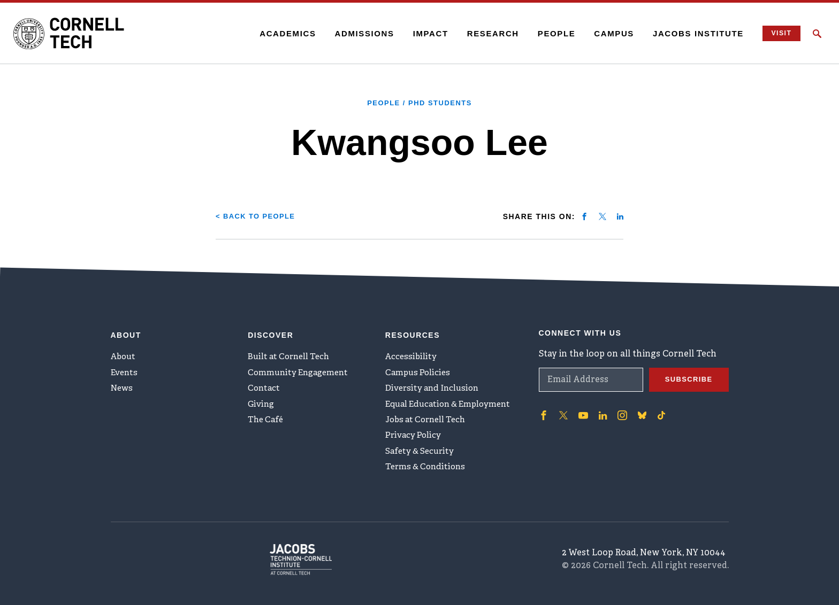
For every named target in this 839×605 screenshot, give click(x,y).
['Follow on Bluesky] (638, 408)
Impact (423, 33)
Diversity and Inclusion (435, 386)
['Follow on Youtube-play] (581, 408)
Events (125, 368)
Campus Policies (419, 368)
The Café (267, 421)
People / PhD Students (420, 102)
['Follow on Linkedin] (600, 408)
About (124, 351)
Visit (776, 33)
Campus (607, 33)
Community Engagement (301, 368)
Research (486, 33)
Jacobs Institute (691, 33)
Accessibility (412, 351)
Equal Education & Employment (452, 404)
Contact (264, 386)
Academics (281, 33)
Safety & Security (421, 457)
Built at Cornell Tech (291, 351)
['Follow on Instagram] (619, 408)
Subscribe (687, 372)
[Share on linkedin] (620, 216)
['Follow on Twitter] (562, 408)
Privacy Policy (414, 439)
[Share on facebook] (584, 216)
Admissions (357, 33)
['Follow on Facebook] (543, 408)
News (123, 386)
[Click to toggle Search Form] (817, 33)
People (549, 33)
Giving (262, 404)
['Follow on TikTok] (657, 408)
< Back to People (258, 216)
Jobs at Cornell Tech (428, 421)
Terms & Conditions (427, 474)
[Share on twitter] (602, 216)
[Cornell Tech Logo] (80, 33)
